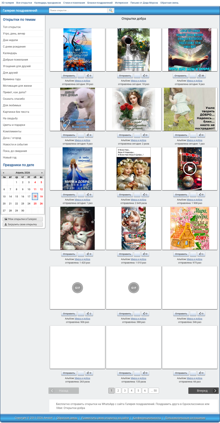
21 (10, 203)
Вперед (202, 390)
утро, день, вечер (14, 33)
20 (4, 203)
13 (4, 196)
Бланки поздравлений (100, 2)
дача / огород (12, 138)
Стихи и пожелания (74, 2)
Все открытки (24, 2)
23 (22, 203)
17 (29, 196)
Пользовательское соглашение (185, 418)
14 (10, 196)
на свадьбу (10, 118)
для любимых (12, 105)
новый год (9, 157)
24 (29, 203)
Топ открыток (12, 27)
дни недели (10, 40)
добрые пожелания (15, 59)
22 (16, 203)
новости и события (15, 144)
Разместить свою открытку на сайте (105, 418)
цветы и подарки (14, 125)
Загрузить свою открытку (21, 224)
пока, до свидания (15, 151)
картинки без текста (16, 111)
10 (29, 189)
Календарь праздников (47, 2)
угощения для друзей (17, 66)
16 (22, 196)
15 (16, 196)
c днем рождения (14, 46)
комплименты (12, 131)
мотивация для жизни (17, 85)
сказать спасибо (14, 98)
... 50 (154, 390)
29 (16, 210)
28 (10, 210)
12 (41, 189)
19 (41, 196)
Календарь (10, 53)
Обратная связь (169, 2)
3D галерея (8, 2)
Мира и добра (82, 80)
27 (4, 210)
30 (22, 210)
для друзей (10, 72)
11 (35, 189)
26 (41, 203)
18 (35, 196)
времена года (12, 79)
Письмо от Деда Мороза (144, 2)
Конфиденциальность (147, 418)
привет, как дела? (14, 92)
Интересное (121, 2)
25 (35, 203)
